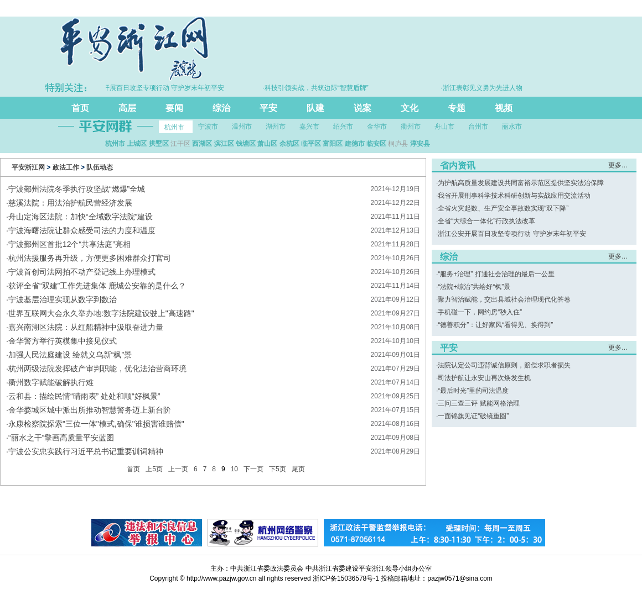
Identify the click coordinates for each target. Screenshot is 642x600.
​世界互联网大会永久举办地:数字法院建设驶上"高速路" (101, 313)
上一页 (178, 469)
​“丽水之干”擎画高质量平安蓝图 (61, 437)
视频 (503, 108)
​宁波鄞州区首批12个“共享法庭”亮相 (69, 244)
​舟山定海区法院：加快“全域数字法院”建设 (80, 216)
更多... (617, 165)
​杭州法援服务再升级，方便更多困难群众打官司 (89, 258)
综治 (221, 108)
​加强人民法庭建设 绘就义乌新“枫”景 (70, 354)
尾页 (298, 469)
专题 (456, 108)
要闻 (174, 108)
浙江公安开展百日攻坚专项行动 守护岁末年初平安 (512, 234)
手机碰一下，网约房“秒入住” (480, 312)
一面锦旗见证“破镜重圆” (473, 416)
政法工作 (66, 167)
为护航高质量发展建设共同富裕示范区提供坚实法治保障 (521, 183)
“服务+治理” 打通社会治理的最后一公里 (496, 274)
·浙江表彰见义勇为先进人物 (484, 88)
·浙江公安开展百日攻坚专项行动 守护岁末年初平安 (153, 88)
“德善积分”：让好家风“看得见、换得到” (495, 325)
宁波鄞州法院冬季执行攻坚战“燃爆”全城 (76, 189)
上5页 (154, 469)
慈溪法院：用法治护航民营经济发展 (70, 202)
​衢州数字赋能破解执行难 (51, 382)
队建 (315, 108)
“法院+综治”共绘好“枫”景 (474, 287)
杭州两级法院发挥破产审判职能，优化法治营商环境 (97, 368)
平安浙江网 (28, 167)
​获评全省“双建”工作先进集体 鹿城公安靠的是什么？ (97, 285)
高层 (127, 108)
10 (234, 469)
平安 (268, 108)
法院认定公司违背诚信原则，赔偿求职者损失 (504, 365)
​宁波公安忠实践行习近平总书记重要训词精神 (85, 451)
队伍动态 (99, 167)
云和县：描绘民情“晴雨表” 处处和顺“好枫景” (84, 396)
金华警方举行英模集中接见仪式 (62, 340)
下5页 (277, 469)
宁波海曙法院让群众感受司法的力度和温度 (82, 230)
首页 (80, 108)
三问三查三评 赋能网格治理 (478, 403)
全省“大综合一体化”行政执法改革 (486, 221)
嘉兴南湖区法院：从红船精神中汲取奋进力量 (85, 327)
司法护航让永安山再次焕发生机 (484, 378)
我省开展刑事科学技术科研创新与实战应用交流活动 (514, 195)
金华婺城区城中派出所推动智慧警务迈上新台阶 (89, 410)
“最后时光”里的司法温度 (473, 390)
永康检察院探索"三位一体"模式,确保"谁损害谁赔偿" (96, 423)
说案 (362, 108)
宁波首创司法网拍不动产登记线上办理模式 (82, 271)
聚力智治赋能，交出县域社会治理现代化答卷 (504, 299)
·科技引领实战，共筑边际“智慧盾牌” (318, 88)
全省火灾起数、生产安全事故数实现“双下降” (503, 208)
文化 (409, 108)
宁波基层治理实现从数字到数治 (62, 299)
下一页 (253, 469)
